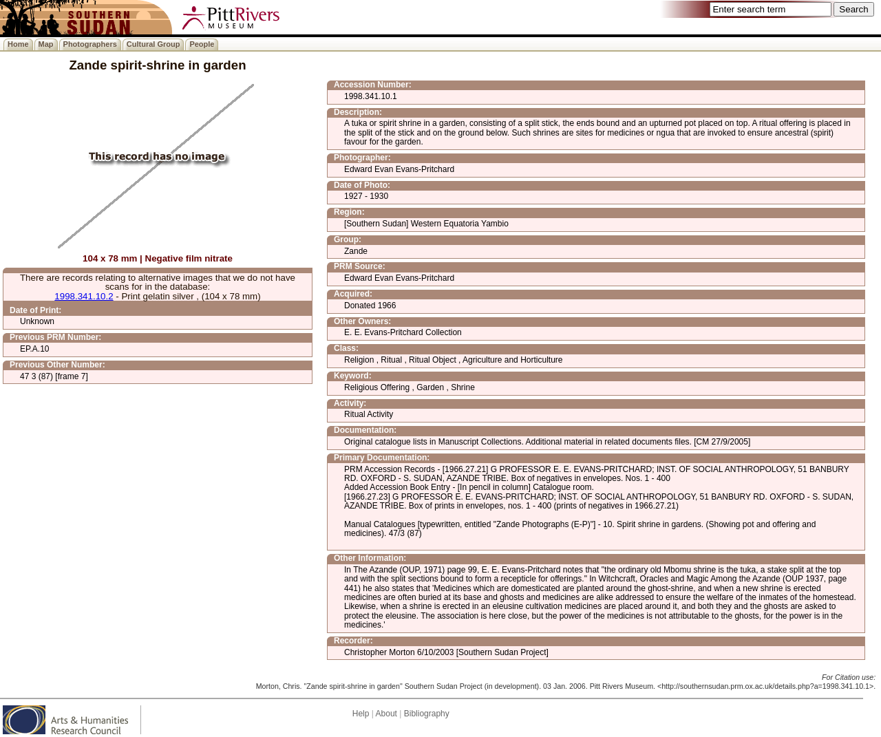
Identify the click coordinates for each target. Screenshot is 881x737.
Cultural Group (153, 44)
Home (18, 44)
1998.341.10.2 (83, 296)
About (386, 713)
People (201, 44)
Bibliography (426, 713)
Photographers (90, 44)
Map (46, 44)
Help (361, 713)
